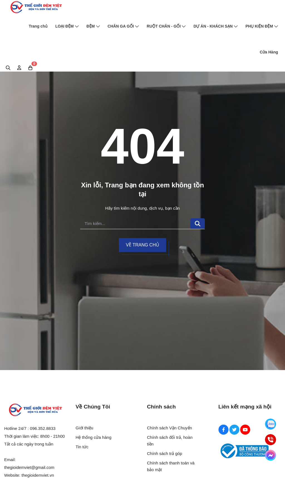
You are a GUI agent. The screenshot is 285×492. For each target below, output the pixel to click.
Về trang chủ (142, 245)
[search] (135, 223)
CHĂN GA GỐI (123, 26)
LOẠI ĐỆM (67, 26)
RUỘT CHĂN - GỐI (166, 26)
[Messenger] (270, 455)
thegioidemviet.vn (37, 475)
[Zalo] (270, 424)
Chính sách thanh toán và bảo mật (171, 466)
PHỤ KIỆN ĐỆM (261, 26)
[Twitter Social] (234, 430)
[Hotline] (270, 440)
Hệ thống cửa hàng (94, 437)
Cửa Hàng (269, 52)
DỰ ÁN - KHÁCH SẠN (215, 26)
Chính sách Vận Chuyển (169, 427)
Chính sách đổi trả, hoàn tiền (170, 440)
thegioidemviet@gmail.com (29, 467)
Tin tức (82, 446)
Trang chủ (38, 26)
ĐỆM (93, 26)
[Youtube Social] (245, 430)
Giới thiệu (85, 427)
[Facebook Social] (223, 430)
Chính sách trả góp (164, 453)
